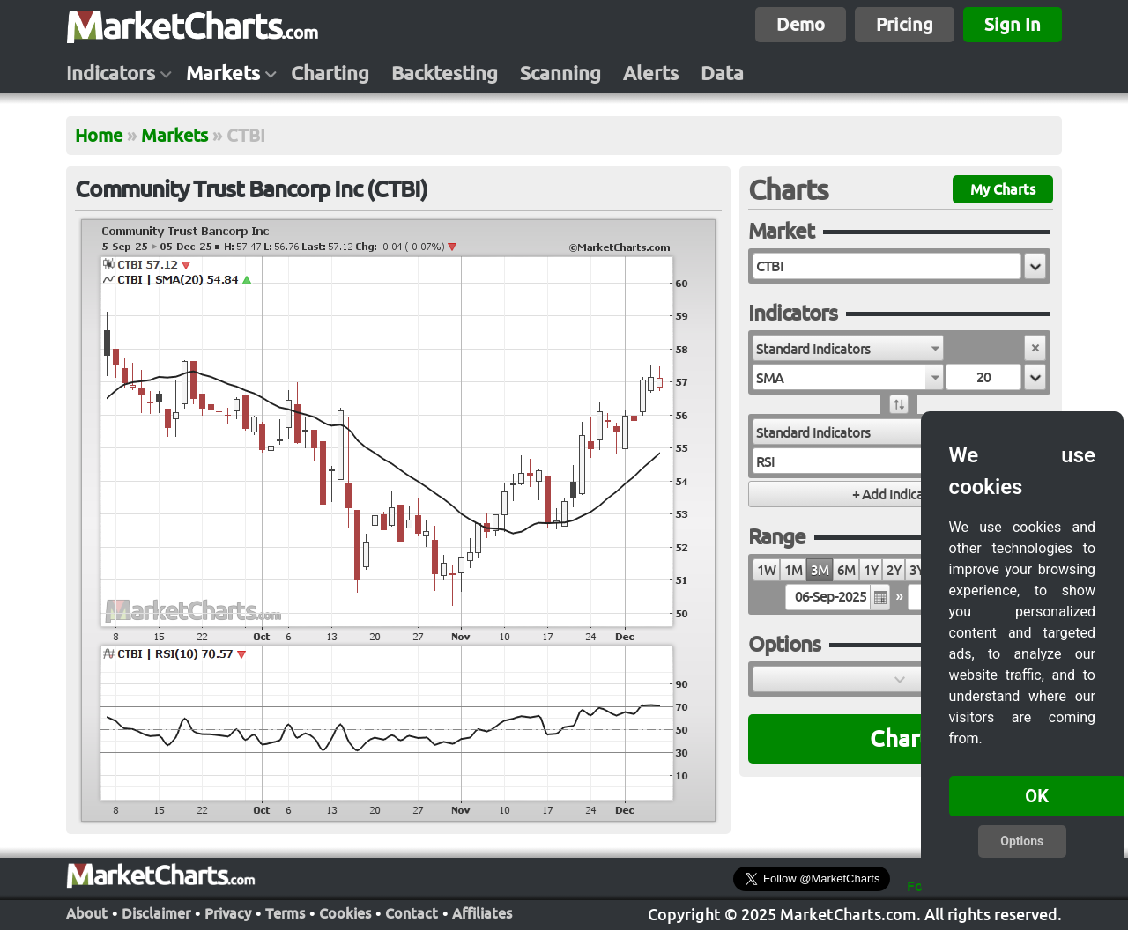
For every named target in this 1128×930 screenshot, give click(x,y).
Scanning (560, 73)
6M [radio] (846, 570)
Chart (899, 738)
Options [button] (1021, 841)
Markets (223, 73)
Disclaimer (156, 911)
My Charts (1002, 189)
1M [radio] (793, 570)
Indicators (110, 73)
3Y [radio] (916, 570)
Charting (330, 73)
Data (722, 73)
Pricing (904, 24)
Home (98, 135)
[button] (1035, 266)
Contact (411, 911)
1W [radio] (766, 570)
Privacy (227, 911)
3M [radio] (819, 570)
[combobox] (848, 348)
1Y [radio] (871, 570)
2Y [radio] (894, 570)
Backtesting (444, 73)
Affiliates (482, 911)
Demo (800, 24)
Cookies (345, 911)
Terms (285, 911)
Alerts (651, 73)
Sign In (1012, 24)
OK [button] (1037, 796)
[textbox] (887, 266)
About (87, 911)
